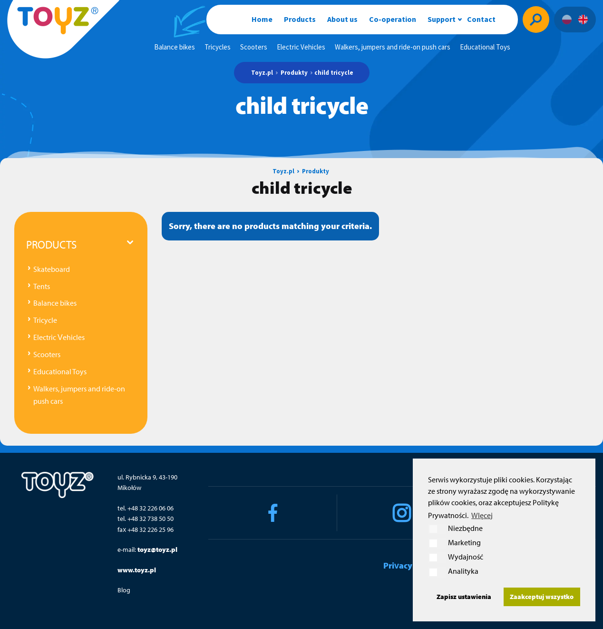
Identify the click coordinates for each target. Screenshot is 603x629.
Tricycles (217, 46)
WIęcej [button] (482, 515)
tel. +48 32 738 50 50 (145, 518)
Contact (481, 19)
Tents (41, 286)
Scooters (253, 46)
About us (342, 19)
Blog (123, 590)
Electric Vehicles (301, 46)
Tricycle (45, 320)
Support (442, 19)
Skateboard (51, 269)
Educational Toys (485, 46)
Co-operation (392, 19)
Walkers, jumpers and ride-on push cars (392, 46)
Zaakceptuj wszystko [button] (542, 596)
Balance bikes (174, 46)
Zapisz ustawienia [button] (464, 596)
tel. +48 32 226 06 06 (145, 508)
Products (300, 19)
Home (262, 19)
